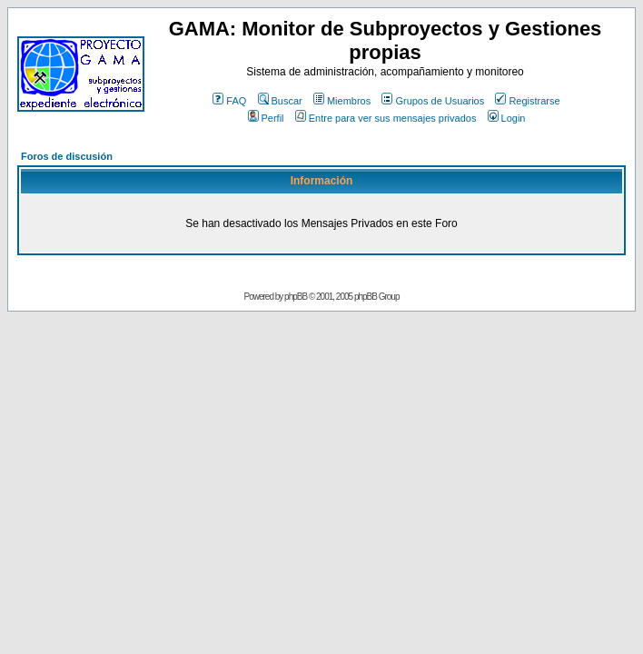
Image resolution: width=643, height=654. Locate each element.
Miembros (342, 100)
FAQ (229, 100)
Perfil (266, 118)
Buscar (280, 100)
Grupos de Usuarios (432, 100)
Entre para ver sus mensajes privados (386, 118)
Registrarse (527, 100)
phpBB (295, 297)
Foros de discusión (67, 156)
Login (507, 118)
